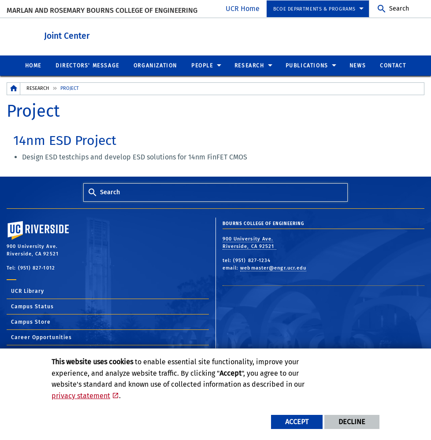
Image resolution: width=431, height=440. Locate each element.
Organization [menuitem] (155, 65)
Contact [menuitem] (393, 65)
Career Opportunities (41, 337)
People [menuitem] (202, 65)
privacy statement (81, 396)
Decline (351, 422)
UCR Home (243, 8)
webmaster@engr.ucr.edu (273, 267)
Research (37, 88)
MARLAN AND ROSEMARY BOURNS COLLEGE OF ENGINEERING (102, 10)
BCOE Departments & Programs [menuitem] (314, 9)
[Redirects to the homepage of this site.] (13, 88)
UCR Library (27, 291)
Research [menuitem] (249, 65)
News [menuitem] (357, 65)
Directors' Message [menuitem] (87, 65)
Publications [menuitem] (307, 65)
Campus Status (32, 306)
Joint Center (115, 35)
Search (399, 8)
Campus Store (31, 321)
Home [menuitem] (33, 65)
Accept (296, 422)
